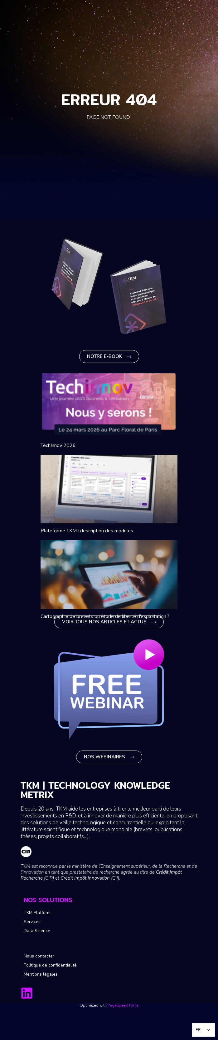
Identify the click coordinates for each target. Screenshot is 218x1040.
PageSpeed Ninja (123, 1005)
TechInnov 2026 (58, 445)
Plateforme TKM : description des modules (87, 530)
